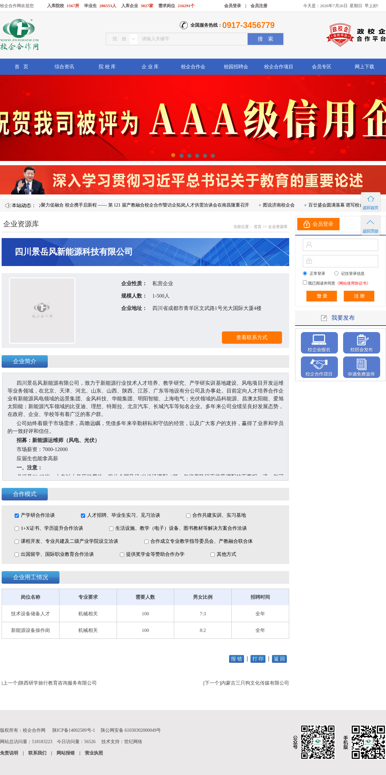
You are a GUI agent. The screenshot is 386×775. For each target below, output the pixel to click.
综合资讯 (64, 66)
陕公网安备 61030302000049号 (131, 730)
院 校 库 (107, 66)
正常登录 (317, 273)
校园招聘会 (236, 66)
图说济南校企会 (282, 205)
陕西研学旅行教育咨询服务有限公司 (58, 683)
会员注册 (259, 5)
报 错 (236, 658)
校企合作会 (193, 66)
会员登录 (232, 5)
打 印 (258, 658)
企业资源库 (278, 226)
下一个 (212, 683)
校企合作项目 (278, 66)
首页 (257, 226)
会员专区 (321, 66)
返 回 (279, 658)
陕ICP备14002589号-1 (73, 730)
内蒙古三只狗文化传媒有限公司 (255, 683)
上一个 (10, 683)
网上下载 (364, 66)
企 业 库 (150, 66)
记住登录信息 (353, 273)
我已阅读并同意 (338, 283)
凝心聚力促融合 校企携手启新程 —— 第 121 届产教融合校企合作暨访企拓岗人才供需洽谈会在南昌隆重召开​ (143, 205)
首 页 (21, 66)
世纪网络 (133, 741)
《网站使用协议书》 (352, 283)
